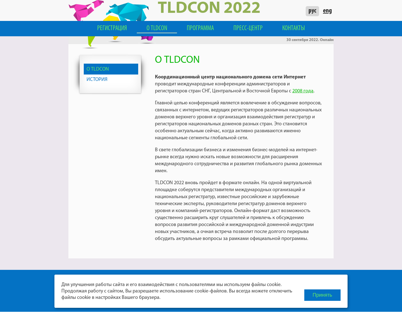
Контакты (293, 28)
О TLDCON (157, 28)
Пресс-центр (248, 28)
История (97, 79)
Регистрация (112, 28)
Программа (200, 28)
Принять (322, 295)
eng (327, 11)
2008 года (303, 91)
